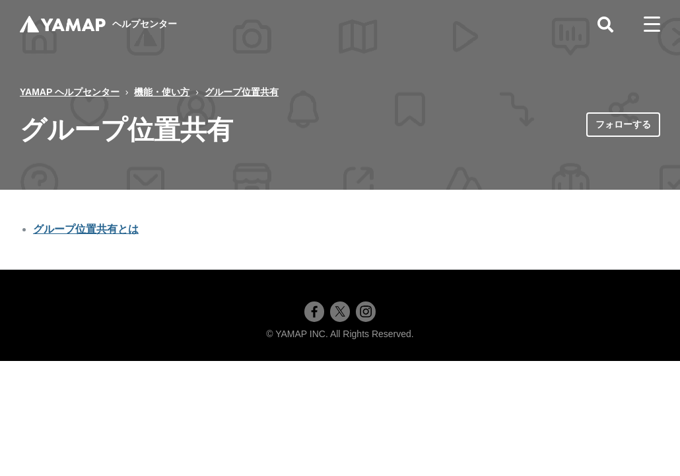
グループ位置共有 (242, 92)
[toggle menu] (652, 24)
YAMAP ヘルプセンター (69, 92)
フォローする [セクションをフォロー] (623, 124)
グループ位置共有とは (86, 229)
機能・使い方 (161, 92)
